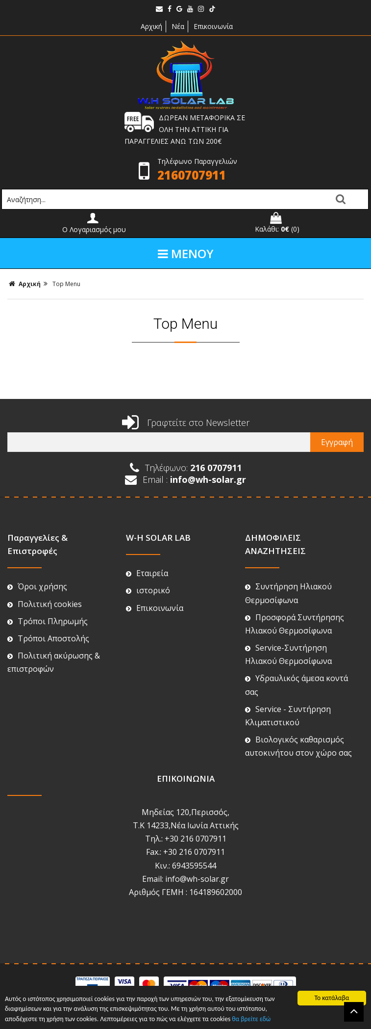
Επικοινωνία (213, 26)
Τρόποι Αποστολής (48, 638)
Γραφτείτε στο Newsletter (185, 422)
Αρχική (150, 26)
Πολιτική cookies (44, 604)
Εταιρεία (147, 573)
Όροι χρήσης (37, 586)
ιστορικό (148, 590)
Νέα (178, 26)
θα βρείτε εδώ (251, 1019)
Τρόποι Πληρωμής (47, 621)
